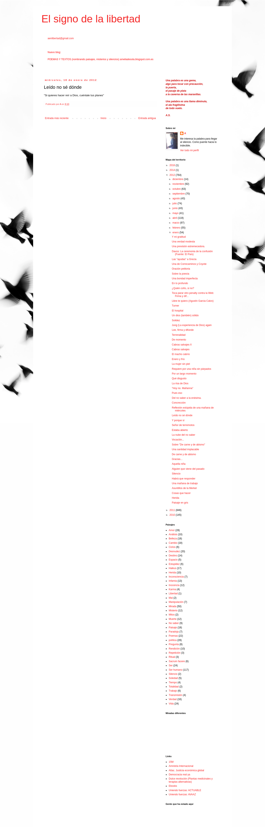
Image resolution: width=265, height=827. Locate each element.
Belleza (173, 538)
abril (175, 217)
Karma (172, 589)
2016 (173, 165)
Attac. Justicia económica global (186, 770)
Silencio (176, 473)
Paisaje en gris (180, 502)
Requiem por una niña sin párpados (191, 368)
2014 (173, 170)
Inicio (103, 118)
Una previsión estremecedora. (188, 246)
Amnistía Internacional (181, 766)
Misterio (173, 610)
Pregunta (174, 644)
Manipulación (176, 602)
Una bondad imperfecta (185, 278)
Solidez (176, 320)
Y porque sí (178, 420)
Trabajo (173, 690)
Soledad (173, 678)
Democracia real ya (179, 774)
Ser (171, 665)
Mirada (172, 606)
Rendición (174, 648)
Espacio (173, 559)
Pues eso (177, 393)
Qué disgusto (179, 378)
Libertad (173, 593)
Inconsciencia (176, 576)
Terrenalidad (179, 334)
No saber (174, 623)
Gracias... (177, 459)
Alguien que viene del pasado (188, 468)
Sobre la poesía (180, 273)
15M (171, 761)
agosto (176, 198)
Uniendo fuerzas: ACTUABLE (185, 790)
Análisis (173, 534)
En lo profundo (180, 283)
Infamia (173, 580)
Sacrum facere (177, 661)
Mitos (172, 614)
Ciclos (172, 547)
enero (175, 232)
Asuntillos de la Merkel (184, 488)
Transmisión (175, 695)
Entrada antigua (147, 118)
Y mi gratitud (179, 236)
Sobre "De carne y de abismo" (188, 444)
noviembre (178, 183)
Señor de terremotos (183, 425)
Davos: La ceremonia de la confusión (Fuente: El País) (192, 253)
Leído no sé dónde (182, 415)
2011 (173, 510)
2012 (173, 175)
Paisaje (173, 627)
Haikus (172, 568)
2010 (173, 514)
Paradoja (174, 631)
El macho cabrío (181, 354)
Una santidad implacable (185, 449)
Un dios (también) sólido (185, 315)
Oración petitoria (181, 268)
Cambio (173, 542)
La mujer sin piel (181, 363)
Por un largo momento (184, 373)
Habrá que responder (183, 478)
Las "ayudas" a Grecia (184, 259)
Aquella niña (179, 463)
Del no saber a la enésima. (186, 397)
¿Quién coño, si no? (183, 288)
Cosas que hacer (181, 493)
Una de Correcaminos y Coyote (189, 264)
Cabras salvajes (180, 349)
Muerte (172, 619)
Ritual (172, 657)
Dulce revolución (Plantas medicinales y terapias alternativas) (191, 780)
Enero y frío (178, 359)
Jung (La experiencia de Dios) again (192, 325)
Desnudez (174, 551)
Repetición (175, 652)
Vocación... (178, 439)
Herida (175, 497)
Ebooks (173, 785)
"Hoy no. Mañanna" (182, 388)
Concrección (179, 402)
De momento (179, 339)
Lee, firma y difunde (183, 329)
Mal (171, 597)
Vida (171, 703)
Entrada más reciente (57, 118)
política (173, 640)
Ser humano (175, 669)
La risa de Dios (180, 383)
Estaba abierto (180, 430)
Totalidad (174, 686)
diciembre (178, 179)
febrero (176, 227)
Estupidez (174, 564)
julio (175, 203)
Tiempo (173, 682)
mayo (175, 213)
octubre (176, 188)
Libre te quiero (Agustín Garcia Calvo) (192, 300)
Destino (173, 555)
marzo (176, 222)
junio (175, 208)
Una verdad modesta (183, 241)
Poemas (173, 635)
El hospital (177, 310)
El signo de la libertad (90, 19)
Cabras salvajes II (182, 344)
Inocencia (174, 585)
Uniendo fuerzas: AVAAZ (182, 794)
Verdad (173, 699)
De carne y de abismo (184, 454)
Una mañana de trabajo (185, 483)
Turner (175, 305)
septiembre (179, 193)
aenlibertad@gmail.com (61, 38)
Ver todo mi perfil (189, 150)
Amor (172, 530)
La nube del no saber (183, 434)
